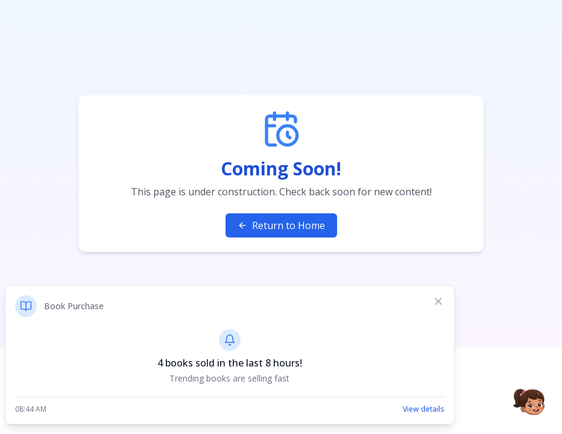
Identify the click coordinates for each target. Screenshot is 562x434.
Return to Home (281, 225)
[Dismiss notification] (438, 301)
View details (423, 409)
